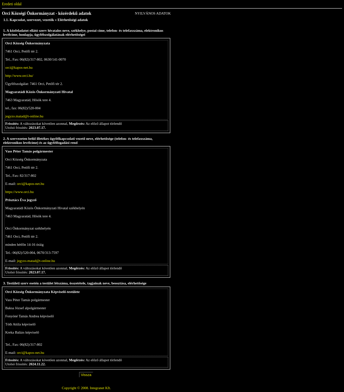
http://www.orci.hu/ (19, 76)
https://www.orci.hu (19, 192)
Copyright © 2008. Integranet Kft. (86, 388)
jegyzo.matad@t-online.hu (24, 116)
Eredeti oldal (12, 4)
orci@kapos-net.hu (18, 67)
